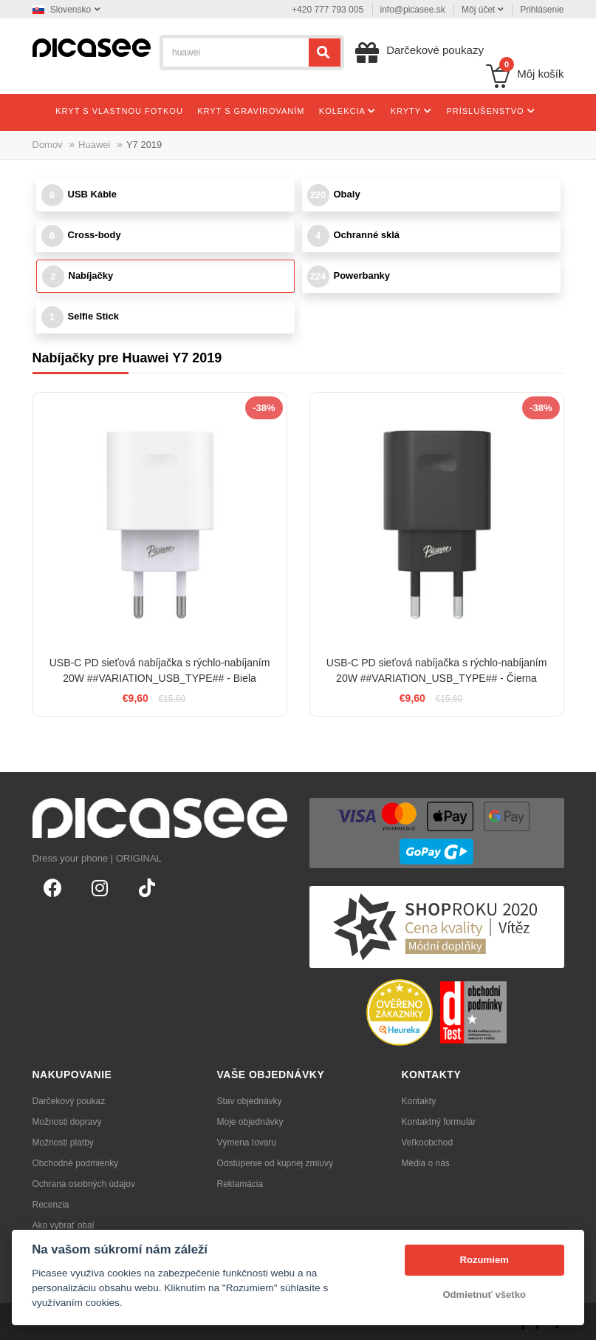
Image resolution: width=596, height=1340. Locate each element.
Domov (47, 144)
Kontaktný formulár (439, 1122)
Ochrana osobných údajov (83, 1184)
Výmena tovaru (247, 1142)
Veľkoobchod (427, 1142)
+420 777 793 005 (327, 9)
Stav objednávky (249, 1101)
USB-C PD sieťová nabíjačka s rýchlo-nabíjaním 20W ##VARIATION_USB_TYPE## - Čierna (436, 670)
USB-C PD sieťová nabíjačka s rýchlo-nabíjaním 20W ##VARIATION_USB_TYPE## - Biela (159, 670)
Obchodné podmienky (75, 1163)
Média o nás (426, 1163)
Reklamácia (240, 1184)
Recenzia (50, 1204)
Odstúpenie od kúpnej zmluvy (275, 1163)
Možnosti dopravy (67, 1122)
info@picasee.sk (412, 9)
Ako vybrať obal (63, 1225)
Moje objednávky (250, 1122)
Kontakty (419, 1101)
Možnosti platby (63, 1142)
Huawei (94, 144)
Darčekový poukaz (69, 1101)
